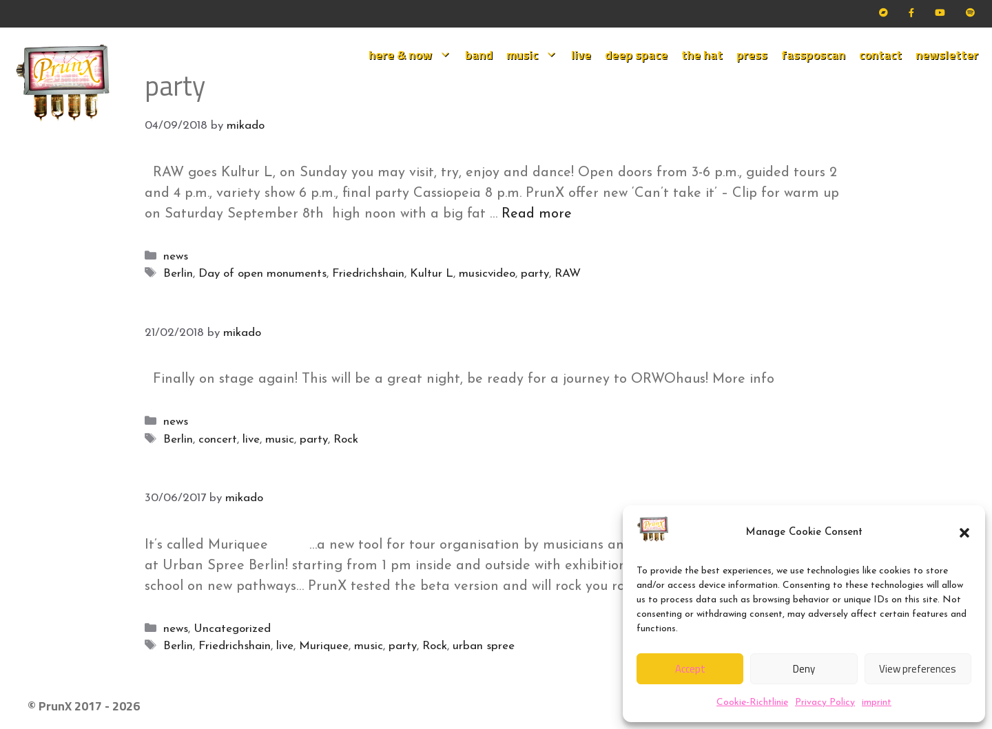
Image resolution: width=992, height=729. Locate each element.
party (535, 273)
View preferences (917, 669)
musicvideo (487, 273)
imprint (876, 702)
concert (217, 439)
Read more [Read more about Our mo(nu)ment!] (537, 214)
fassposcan (813, 54)
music (535, 55)
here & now (413, 55)
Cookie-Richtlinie (752, 702)
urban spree (484, 646)
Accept (690, 669)
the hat (702, 54)
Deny (804, 669)
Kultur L (431, 273)
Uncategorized (232, 629)
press (751, 54)
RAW (568, 273)
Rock (345, 439)
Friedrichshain (368, 273)
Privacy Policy (825, 702)
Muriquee (324, 646)
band (479, 54)
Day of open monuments (262, 273)
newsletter (947, 54)
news (175, 256)
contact (880, 54)
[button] (964, 533)
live (581, 54)
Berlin (178, 273)
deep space (636, 54)
